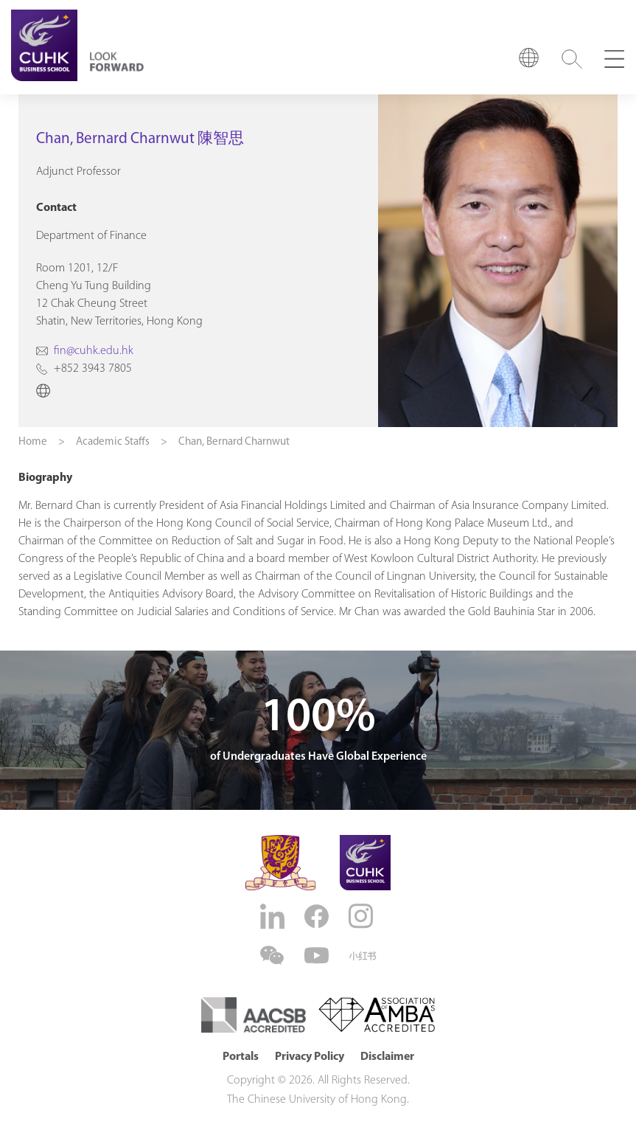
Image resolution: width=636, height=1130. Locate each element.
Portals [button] (241, 1057)
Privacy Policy (309, 1057)
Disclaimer (387, 1057)
